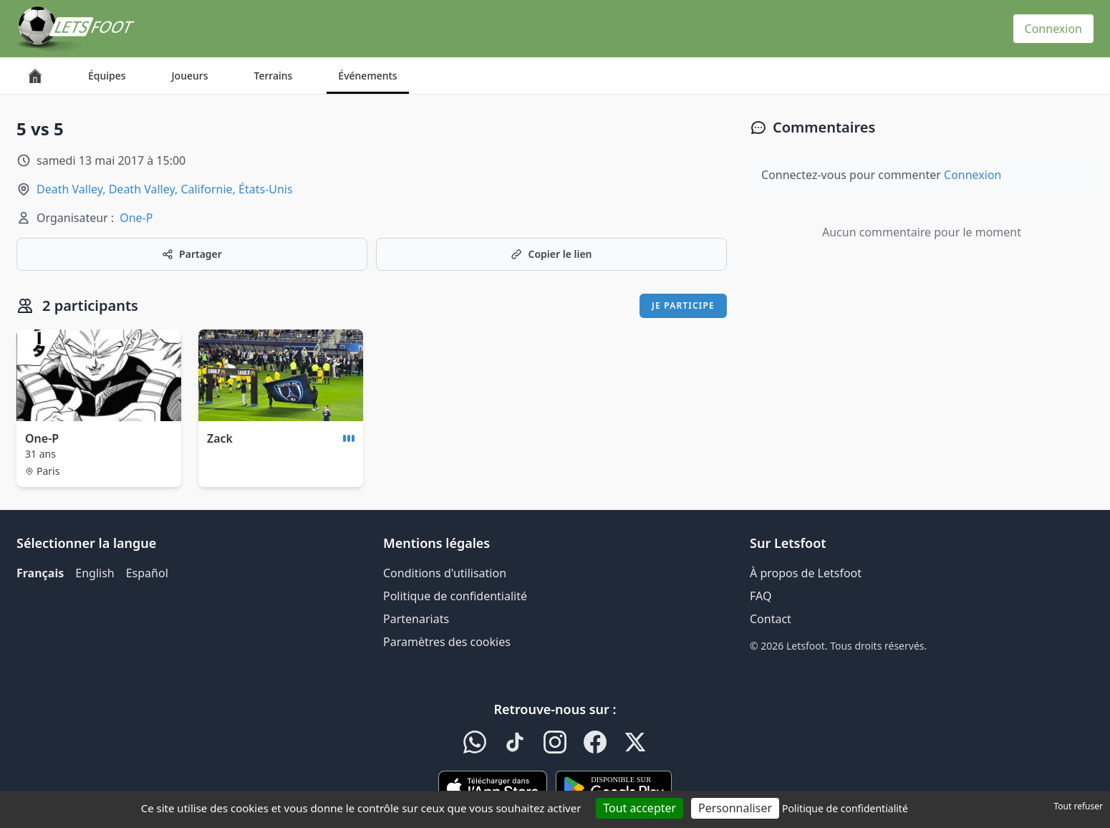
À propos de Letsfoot (806, 573)
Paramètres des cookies (447, 642)
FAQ (760, 596)
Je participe (683, 305)
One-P (136, 218)
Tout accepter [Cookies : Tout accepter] (639, 808)
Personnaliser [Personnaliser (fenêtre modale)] (735, 808)
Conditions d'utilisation (444, 573)
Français (40, 573)
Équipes (107, 75)
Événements (367, 75)
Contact (770, 619)
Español (147, 573)
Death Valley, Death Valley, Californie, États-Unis (165, 189)
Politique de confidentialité (455, 596)
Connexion (1053, 29)
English (94, 573)
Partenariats (416, 619)
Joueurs (190, 75)
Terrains (273, 75)
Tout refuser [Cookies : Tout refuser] (1078, 806)
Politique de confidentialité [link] (845, 808)
